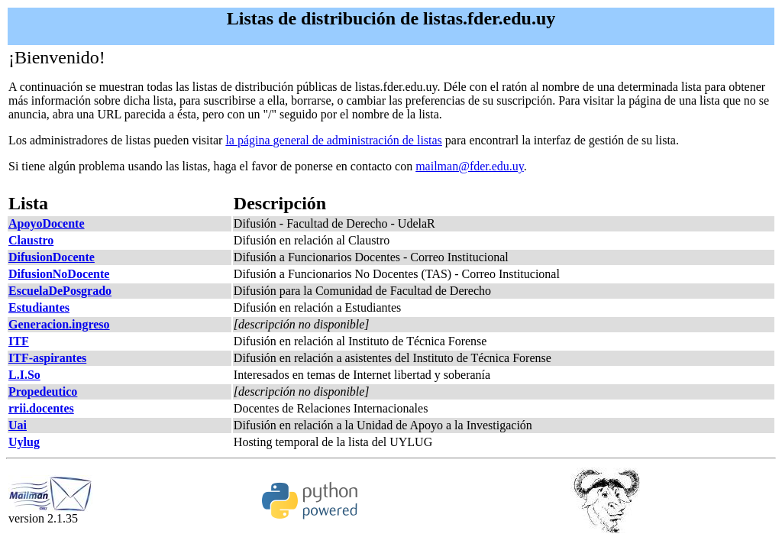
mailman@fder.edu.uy (469, 166)
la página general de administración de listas (333, 140)
